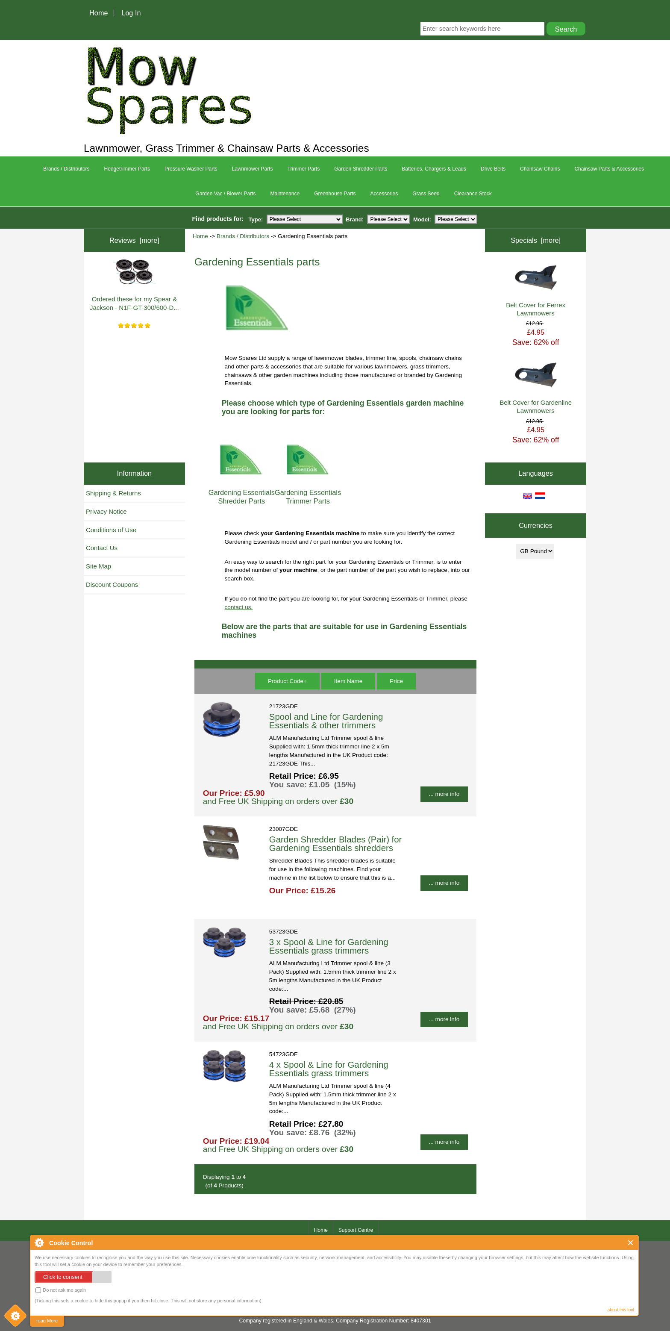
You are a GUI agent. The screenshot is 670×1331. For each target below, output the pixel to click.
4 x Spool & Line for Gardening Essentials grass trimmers (328, 1069)
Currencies (535, 525)
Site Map (98, 566)
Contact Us (102, 547)
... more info (444, 794)
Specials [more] (536, 240)
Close (631, 1243)
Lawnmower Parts (252, 169)
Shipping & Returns (113, 493)
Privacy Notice (106, 511)
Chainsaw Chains (540, 169)
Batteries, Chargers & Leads (434, 169)
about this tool (621, 1309)
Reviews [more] (134, 240)
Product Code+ (287, 681)
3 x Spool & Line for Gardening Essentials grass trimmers (328, 946)
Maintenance (285, 194)
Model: (422, 219)
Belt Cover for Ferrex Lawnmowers (535, 291)
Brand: (355, 219)
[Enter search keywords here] (482, 28)
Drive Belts (493, 169)
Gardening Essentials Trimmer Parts (308, 492)
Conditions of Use (111, 529)
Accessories (384, 194)
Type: (256, 219)
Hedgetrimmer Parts (127, 169)
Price (396, 681)
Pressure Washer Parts (191, 169)
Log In (131, 13)
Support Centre (355, 1230)
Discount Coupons (112, 584)
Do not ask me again (60, 1290)
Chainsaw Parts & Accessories (609, 169)
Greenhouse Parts (335, 194)
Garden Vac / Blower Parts (225, 194)
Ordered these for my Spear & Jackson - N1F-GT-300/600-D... (134, 285)
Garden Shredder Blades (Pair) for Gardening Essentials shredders (335, 844)
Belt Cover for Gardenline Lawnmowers (536, 388)
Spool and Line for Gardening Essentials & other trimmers (326, 721)
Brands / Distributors (243, 236)
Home (98, 13)
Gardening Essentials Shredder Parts (242, 492)
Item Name (348, 681)
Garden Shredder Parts (360, 169)
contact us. (239, 607)
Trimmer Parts (304, 169)
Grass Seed (425, 194)
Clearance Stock (473, 194)
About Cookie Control (38, 1242)
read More (47, 1320)
